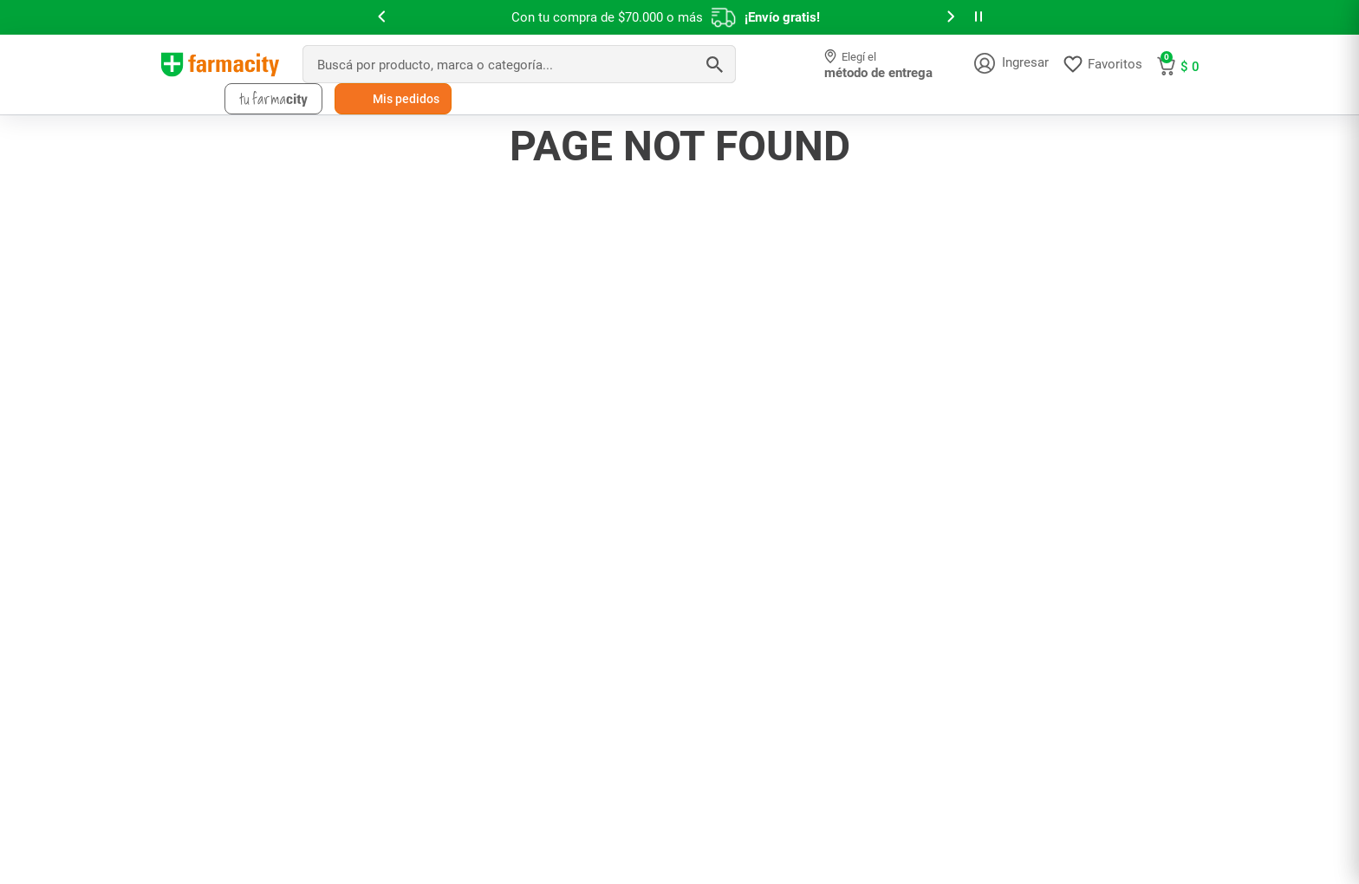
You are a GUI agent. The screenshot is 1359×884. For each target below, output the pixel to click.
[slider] (679, 17)
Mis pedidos (406, 99)
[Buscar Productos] (714, 64)
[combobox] (519, 64)
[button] (381, 17)
